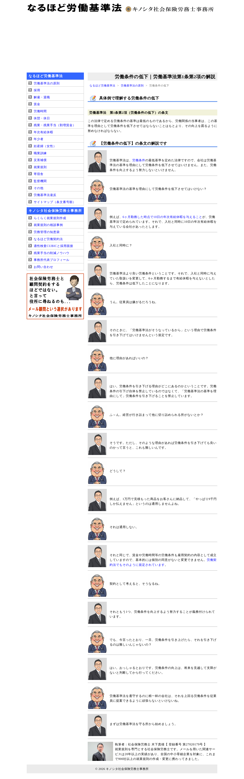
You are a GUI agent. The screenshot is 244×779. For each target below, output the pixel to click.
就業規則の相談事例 (48, 225)
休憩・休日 (42, 118)
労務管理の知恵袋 (47, 232)
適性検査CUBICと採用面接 (53, 246)
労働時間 (40, 111)
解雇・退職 (42, 97)
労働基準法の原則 (132, 85)
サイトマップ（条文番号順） (55, 202)
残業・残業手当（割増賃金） (55, 125)
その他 (38, 188)
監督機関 (40, 181)
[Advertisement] (122, 42)
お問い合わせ (43, 267)
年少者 (38, 139)
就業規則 (40, 167)
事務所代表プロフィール (51, 259)
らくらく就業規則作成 (50, 218)
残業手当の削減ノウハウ (51, 253)
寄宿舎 (38, 174)
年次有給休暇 (43, 132)
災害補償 (40, 160)
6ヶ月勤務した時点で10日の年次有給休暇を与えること (162, 217)
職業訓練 (40, 153)
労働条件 (138, 160)
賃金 (37, 104)
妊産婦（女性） (45, 146)
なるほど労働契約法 (48, 239)
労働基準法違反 (45, 195)
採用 (37, 90)
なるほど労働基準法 (102, 85)
